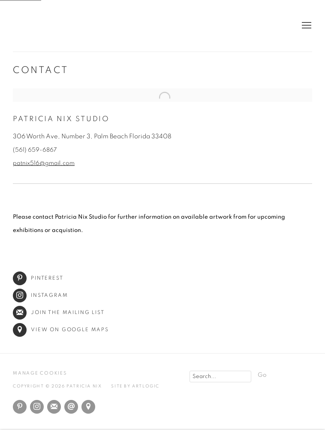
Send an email (71, 407)
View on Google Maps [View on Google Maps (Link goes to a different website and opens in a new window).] (61, 329)
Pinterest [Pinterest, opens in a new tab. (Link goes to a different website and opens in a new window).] (20, 407)
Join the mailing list (59, 312)
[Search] (220, 376)
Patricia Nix (162, 26)
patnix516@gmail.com (44, 163)
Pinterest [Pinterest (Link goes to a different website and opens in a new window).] (38, 278)
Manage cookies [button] (40, 373)
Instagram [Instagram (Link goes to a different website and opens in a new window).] (40, 295)
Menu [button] (305, 25)
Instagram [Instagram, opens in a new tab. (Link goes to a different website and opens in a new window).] (37, 407)
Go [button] (262, 375)
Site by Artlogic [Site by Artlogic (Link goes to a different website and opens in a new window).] (135, 386)
